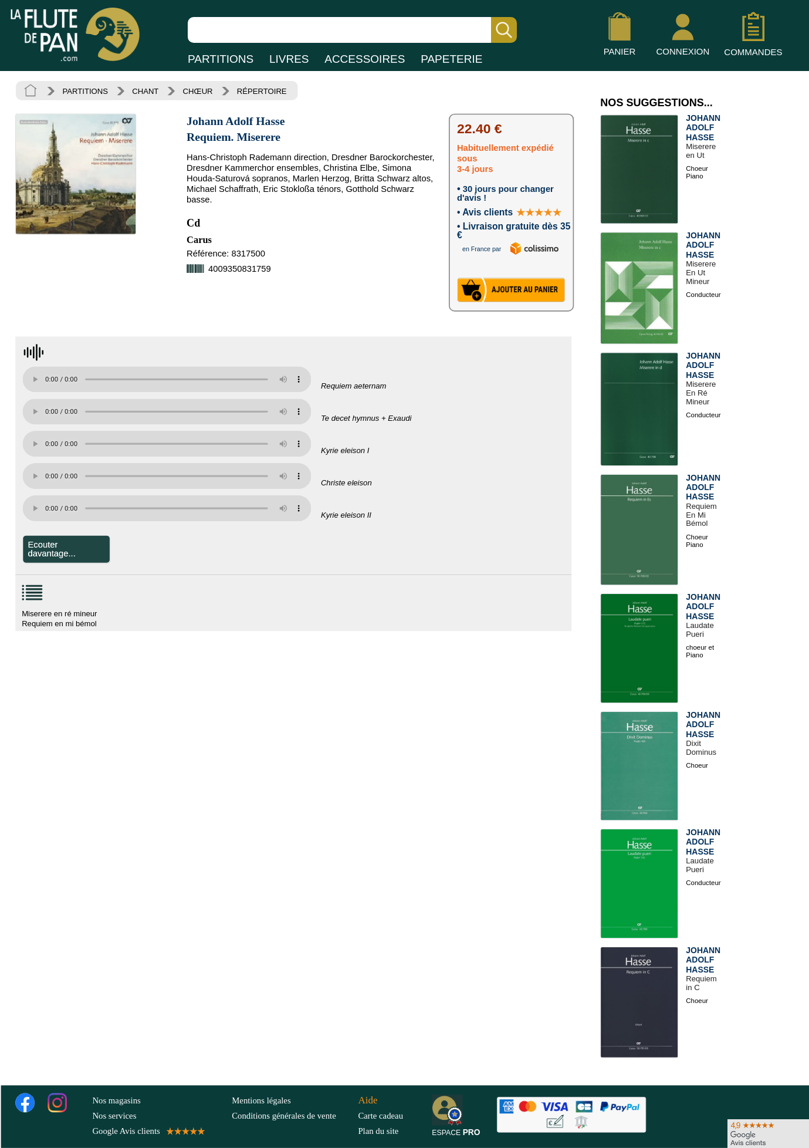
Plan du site (378, 1131)
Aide (367, 1099)
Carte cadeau (380, 1115)
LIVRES (289, 59)
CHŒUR (198, 91)
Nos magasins (116, 1100)
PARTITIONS (220, 59)
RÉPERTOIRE (262, 91)
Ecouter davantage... (52, 549)
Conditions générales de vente (292, 1115)
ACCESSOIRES (364, 59)
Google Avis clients (147, 1131)
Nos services (114, 1115)
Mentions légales (261, 1100)
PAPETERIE (451, 59)
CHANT (145, 91)
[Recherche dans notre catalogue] (352, 30)
